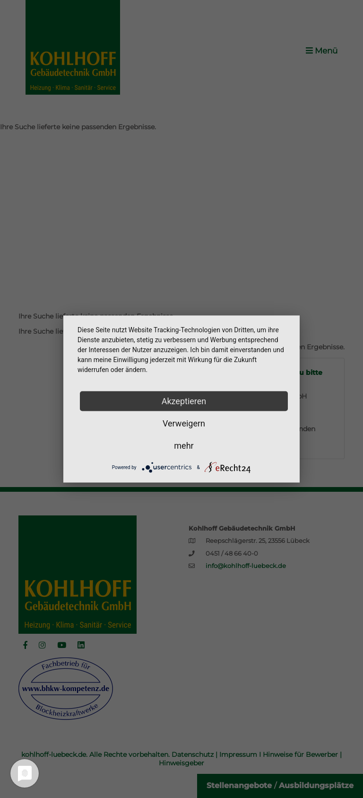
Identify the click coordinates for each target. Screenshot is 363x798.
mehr (183, 446)
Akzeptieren (184, 401)
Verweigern (184, 423)
